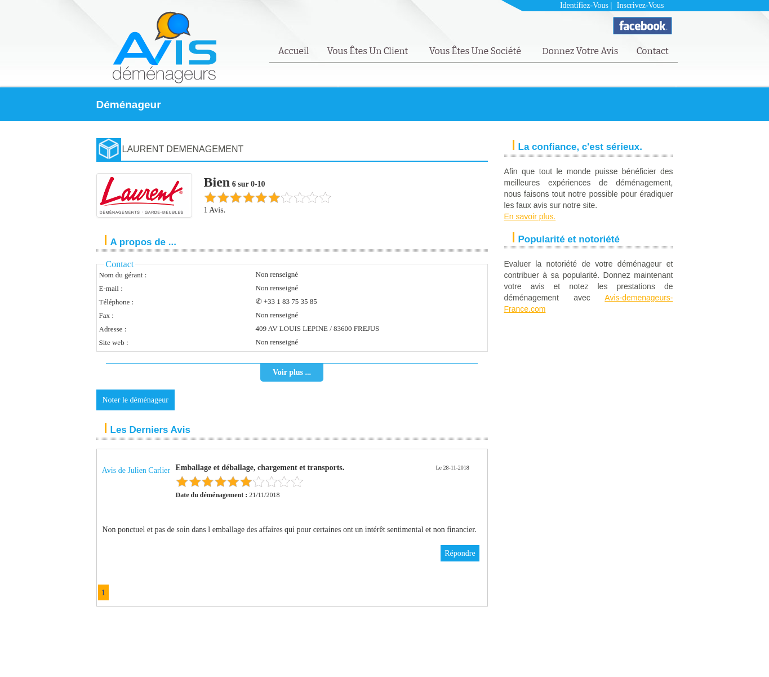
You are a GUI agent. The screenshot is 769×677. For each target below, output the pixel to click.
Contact (652, 51)
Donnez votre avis (580, 51)
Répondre (459, 553)
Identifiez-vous (584, 5)
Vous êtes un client (368, 51)
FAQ (638, 652)
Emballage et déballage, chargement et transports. (260, 467)
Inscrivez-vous (640, 5)
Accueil (293, 51)
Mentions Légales (600, 652)
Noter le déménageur (135, 400)
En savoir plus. (530, 216)
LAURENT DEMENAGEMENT (183, 149)
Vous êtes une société (476, 51)
